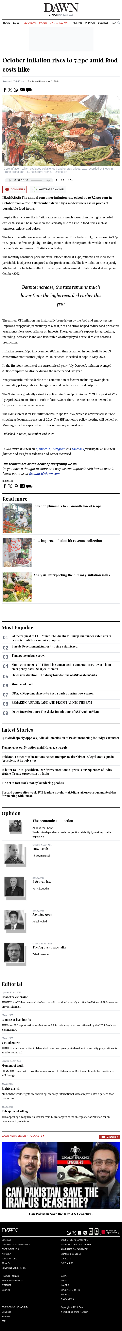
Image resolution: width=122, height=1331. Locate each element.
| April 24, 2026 (61, 15)
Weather (7, 1285)
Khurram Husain (42, 855)
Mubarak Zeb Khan (13, 81)
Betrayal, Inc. (42, 881)
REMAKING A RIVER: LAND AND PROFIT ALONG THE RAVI (52, 702)
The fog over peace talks (49, 947)
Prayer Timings (10, 1276)
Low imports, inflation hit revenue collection (67, 541)
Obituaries (67, 1263)
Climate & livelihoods (16, 1020)
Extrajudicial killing (15, 1111)
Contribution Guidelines (16, 1245)
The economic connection (53, 821)
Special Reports (70, 1290)
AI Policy (7, 1254)
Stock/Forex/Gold (12, 1281)
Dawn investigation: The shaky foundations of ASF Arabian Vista (54, 675)
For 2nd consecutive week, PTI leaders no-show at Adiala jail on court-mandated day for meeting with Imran (59, 794)
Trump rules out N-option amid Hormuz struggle (35, 747)
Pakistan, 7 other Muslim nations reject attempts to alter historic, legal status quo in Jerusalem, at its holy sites (58, 758)
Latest (16, 22)
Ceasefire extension (15, 997)
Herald (6, 1317)
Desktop (6, 1290)
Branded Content (71, 1254)
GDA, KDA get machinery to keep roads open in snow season (52, 693)
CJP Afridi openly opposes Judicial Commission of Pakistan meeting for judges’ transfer (60, 738)
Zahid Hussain (41, 954)
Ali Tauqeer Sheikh (43, 828)
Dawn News (67, 1299)
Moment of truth (22, 684)
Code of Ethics (10, 1249)
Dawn (64, 1276)
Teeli (4, 1321)
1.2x (63, 180)
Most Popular (17, 627)
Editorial (12, 984)
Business (103, 22)
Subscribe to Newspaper (75, 1240)
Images (65, 1285)
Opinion (90, 22)
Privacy (6, 1263)
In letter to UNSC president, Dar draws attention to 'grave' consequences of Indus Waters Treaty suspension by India (57, 771)
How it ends (41, 849)
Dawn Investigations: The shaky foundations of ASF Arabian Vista (55, 712)
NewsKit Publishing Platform (74, 1311)
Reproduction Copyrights (76, 1245)
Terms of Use (9, 1259)
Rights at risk (10, 1088)
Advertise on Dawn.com (74, 1249)
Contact (6, 1240)
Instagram (58, 449)
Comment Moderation (14, 1268)
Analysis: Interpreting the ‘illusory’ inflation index (71, 575)
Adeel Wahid (40, 921)
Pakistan (77, 22)
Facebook (78, 449)
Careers (66, 1259)
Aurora (65, 1295)
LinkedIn (44, 449)
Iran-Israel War (59, 22)
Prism (64, 1281)
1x (57, 180)
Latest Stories (17, 729)
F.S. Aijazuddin (41, 888)
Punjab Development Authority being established (44, 646)
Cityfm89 (6, 1312)
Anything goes (42, 914)
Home (6, 22)
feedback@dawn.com (44, 473)
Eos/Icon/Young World (15, 1307)
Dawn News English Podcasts (23, 1135)
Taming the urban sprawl (28, 655)
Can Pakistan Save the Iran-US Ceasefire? (61, 1214)
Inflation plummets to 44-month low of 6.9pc (67, 506)
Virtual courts (11, 1043)
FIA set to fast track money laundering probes (33, 783)
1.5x (70, 180)
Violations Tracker (35, 22)
